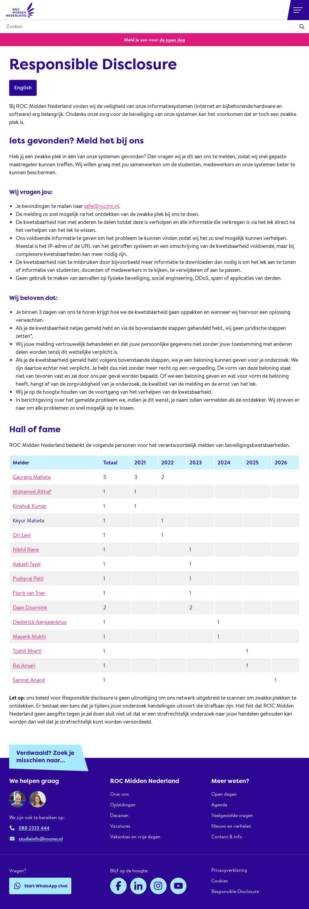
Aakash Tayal (27, 564)
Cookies (219, 880)
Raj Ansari (24, 665)
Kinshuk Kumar (29, 506)
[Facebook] (118, 886)
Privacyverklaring (229, 870)
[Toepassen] (302, 26)
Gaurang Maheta (31, 477)
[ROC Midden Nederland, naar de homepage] (20, 10)
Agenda (219, 804)
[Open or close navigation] (298, 10)
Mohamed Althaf (32, 491)
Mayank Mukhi (29, 636)
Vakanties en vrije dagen (135, 836)
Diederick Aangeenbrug (40, 622)
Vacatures (120, 826)
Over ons (119, 794)
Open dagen (224, 794)
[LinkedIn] (138, 886)
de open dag (172, 39)
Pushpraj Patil (28, 578)
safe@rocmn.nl (101, 206)
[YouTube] (178, 886)
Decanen (119, 815)
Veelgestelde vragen (232, 815)
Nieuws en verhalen (231, 826)
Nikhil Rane (26, 549)
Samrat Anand (29, 680)
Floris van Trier (29, 593)
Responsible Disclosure (235, 891)
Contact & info (226, 836)
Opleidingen (123, 804)
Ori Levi (22, 535)
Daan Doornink (30, 607)
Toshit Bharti (27, 651)
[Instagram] (158, 886)
